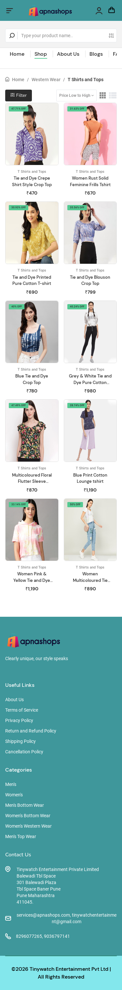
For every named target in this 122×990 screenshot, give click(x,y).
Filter (18, 95)
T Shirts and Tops (85, 79)
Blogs (96, 54)
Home (17, 54)
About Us (68, 54)
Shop (40, 54)
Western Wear (46, 79)
